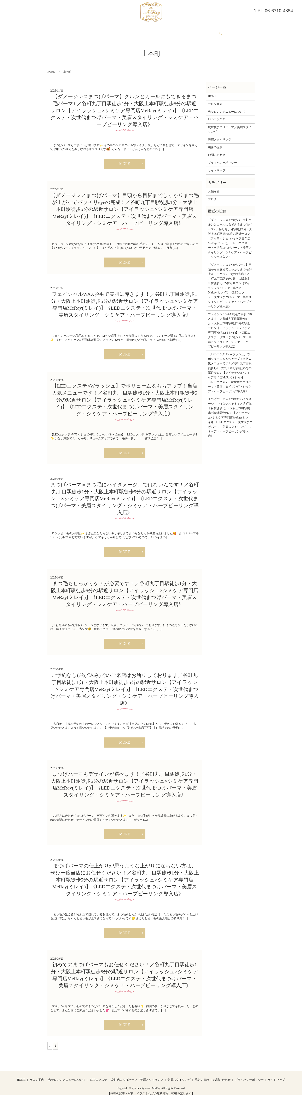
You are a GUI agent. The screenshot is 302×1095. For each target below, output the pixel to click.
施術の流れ (184, 31)
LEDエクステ (216, 115)
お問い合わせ (206, 31)
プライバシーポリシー (222, 158)
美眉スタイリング (219, 135)
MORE (124, 160)
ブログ (212, 195)
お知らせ (214, 187)
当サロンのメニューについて (134, 31)
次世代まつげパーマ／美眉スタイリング (229, 125)
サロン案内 (102, 31)
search (222, 31)
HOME (85, 31)
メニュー (164, 31)
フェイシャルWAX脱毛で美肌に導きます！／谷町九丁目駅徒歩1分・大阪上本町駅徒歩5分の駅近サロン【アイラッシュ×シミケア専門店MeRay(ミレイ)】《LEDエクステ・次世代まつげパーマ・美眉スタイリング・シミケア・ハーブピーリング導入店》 (230, 326)
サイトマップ (216, 166)
